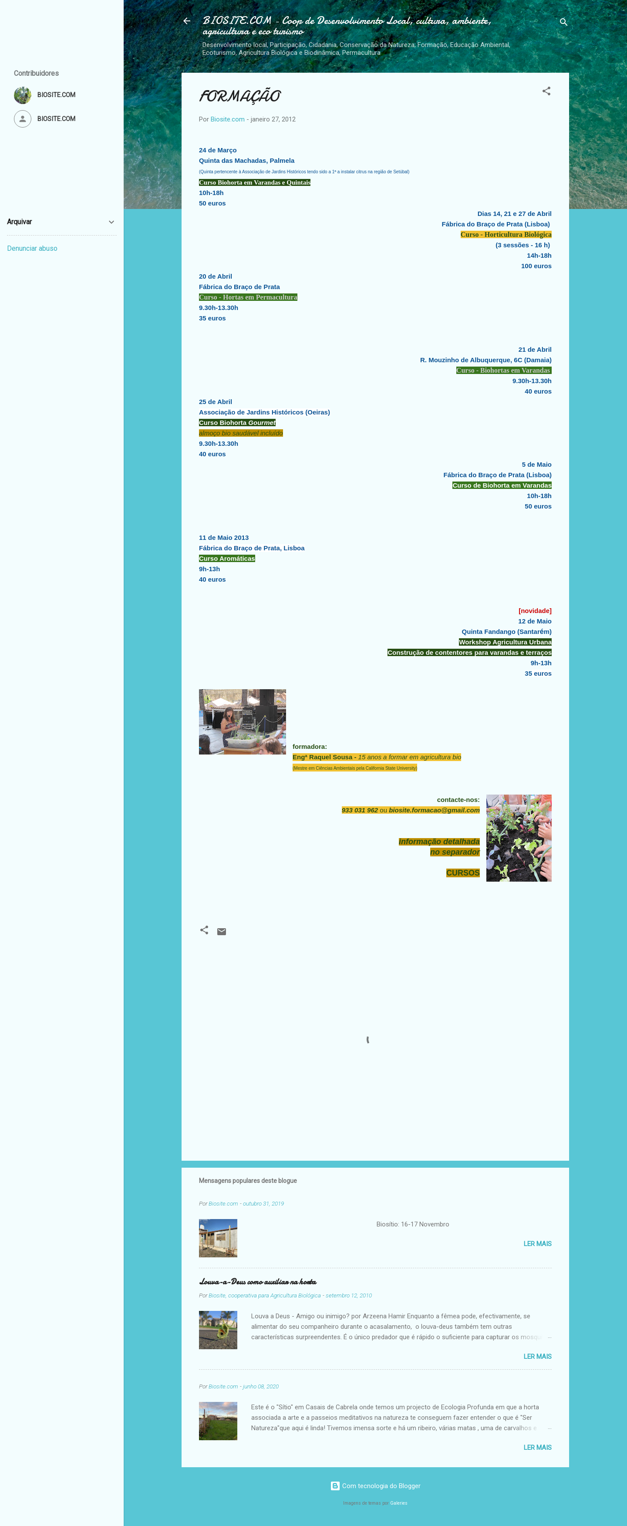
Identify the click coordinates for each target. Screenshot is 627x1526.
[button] (546, 92)
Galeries (399, 1503)
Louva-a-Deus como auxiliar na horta (257, 1282)
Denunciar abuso (32, 248)
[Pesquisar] (564, 23)
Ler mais (538, 1244)
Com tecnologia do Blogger (375, 1486)
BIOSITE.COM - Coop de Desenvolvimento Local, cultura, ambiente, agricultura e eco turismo (347, 25)
